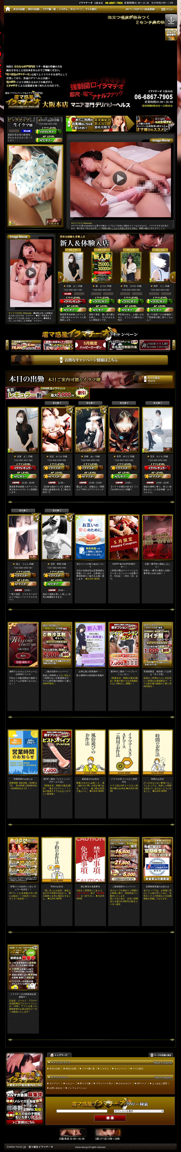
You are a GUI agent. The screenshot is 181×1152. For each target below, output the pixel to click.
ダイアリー (54, 1083)
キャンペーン (120, 1068)
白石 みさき (48, 120)
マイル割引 (138, 1068)
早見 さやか (130, 286)
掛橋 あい (89, 456)
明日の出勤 (71, 1068)
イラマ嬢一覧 (88, 1068)
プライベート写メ (104, 1083)
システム (104, 1068)
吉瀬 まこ (72, 286)
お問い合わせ (55, 1088)
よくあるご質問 (159, 1083)
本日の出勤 (54, 1068)
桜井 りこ (159, 286)
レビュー (70, 1083)
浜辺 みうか (55, 456)
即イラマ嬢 (85, 1083)
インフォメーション (77, 1088)
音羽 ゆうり (123, 456)
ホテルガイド (125, 1083)
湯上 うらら (22, 564)
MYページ (142, 1083)
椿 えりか (101, 286)
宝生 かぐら (156, 456)
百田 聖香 (56, 564)
